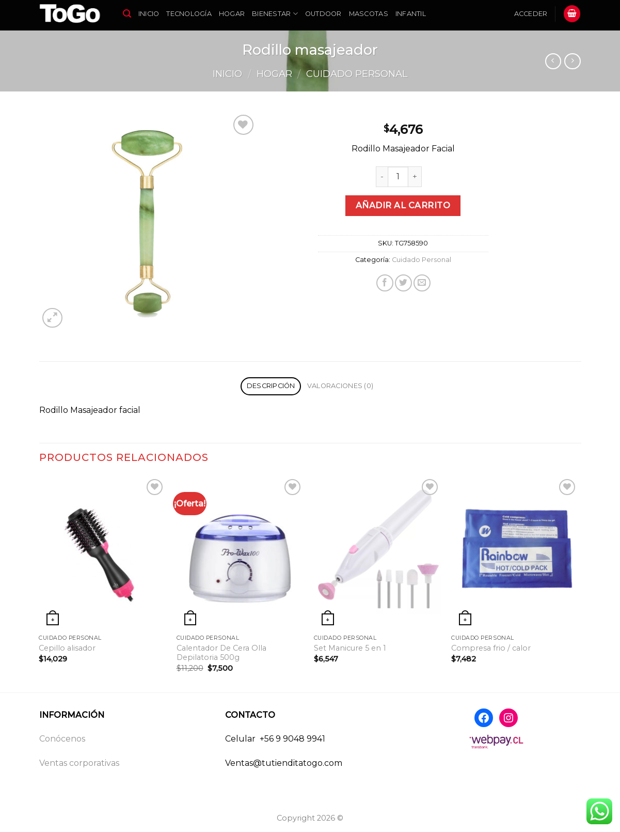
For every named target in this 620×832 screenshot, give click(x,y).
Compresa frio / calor (491, 648)
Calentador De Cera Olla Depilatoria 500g (221, 652)
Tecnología (189, 14)
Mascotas (368, 14)
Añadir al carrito (403, 205)
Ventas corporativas (79, 763)
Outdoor (323, 14)
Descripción (271, 386)
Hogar (232, 14)
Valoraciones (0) (340, 386)
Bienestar (275, 14)
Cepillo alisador (67, 648)
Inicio (149, 14)
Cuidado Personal (356, 74)
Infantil (410, 14)
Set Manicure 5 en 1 (350, 648)
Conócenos (62, 739)
